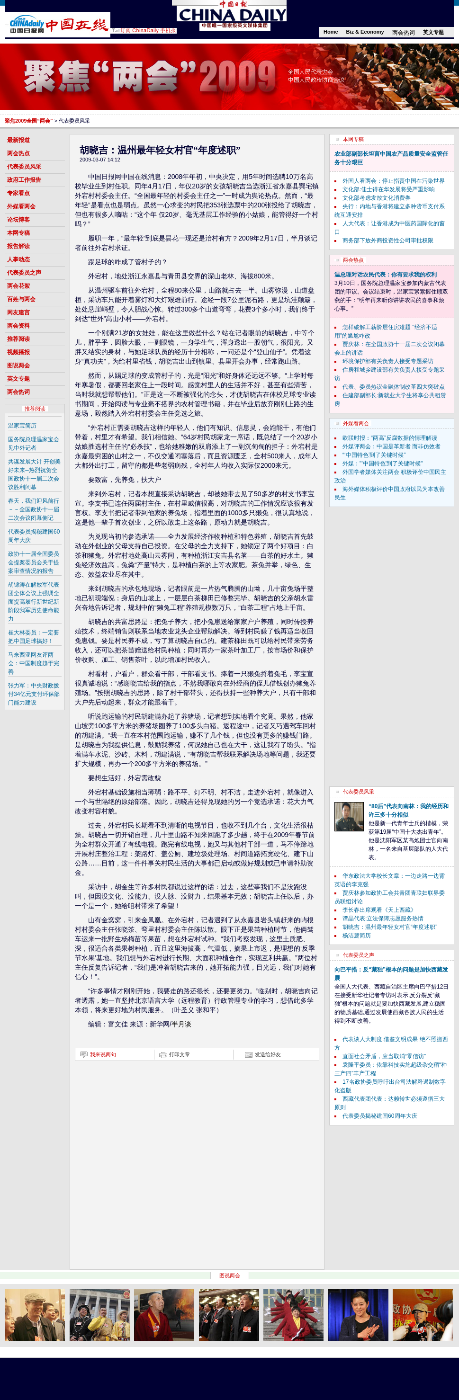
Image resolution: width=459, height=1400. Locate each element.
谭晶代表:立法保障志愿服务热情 (382, 918)
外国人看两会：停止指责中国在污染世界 (393, 181)
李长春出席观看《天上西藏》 (379, 910)
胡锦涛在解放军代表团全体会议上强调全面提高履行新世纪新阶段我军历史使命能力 (33, 601)
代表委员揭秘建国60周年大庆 (379, 1116)
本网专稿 (18, 233)
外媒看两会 (21, 206)
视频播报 (18, 352)
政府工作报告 (24, 180)
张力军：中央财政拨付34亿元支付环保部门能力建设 (34, 694)
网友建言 (18, 312)
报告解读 (18, 246)
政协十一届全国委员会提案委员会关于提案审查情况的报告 (33, 562)
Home (331, 32)
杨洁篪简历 (356, 935)
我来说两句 (103, 1054)
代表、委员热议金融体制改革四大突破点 (393, 386)
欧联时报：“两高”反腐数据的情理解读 (389, 438)
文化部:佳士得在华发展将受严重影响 (388, 189)
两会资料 (18, 325)
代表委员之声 (24, 272)
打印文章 (179, 1054)
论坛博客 (18, 219)
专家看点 (18, 193)
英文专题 (433, 32)
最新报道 (18, 140)
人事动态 (18, 259)
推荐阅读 (18, 339)
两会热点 (18, 153)
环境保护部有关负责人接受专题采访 (387, 361)
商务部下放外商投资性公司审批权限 (387, 240)
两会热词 (403, 32)
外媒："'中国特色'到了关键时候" (382, 463)
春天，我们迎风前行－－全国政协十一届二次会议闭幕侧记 (33, 509)
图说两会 (18, 365)
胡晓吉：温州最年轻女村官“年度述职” (389, 927)
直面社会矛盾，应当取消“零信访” (384, 1056)
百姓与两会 (21, 299)
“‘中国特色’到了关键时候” (373, 455)
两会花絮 (18, 286)
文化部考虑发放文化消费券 (376, 198)
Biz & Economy (365, 32)
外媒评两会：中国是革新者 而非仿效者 (391, 446)
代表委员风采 (24, 166)
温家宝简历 (22, 425)
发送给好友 (268, 1054)
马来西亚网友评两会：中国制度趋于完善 (33, 663)
